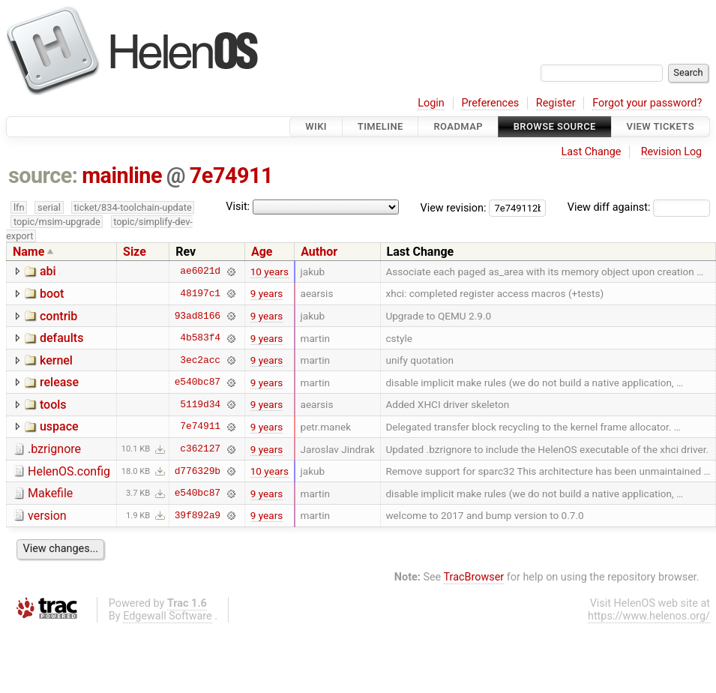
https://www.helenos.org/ (649, 616)
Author (319, 251)
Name (28, 251)
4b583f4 (200, 338)
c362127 (200, 449)
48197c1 (200, 293)
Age (262, 251)
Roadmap (458, 126)
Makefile (50, 493)
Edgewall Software (167, 616)
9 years (266, 293)
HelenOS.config (69, 471)
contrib (58, 316)
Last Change (591, 152)
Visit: (238, 206)
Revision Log (672, 152)
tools (53, 405)
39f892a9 (197, 515)
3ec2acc (200, 360)
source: (43, 175)
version (47, 515)
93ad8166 (197, 315)
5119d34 (200, 404)
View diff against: (639, 207)
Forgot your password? (647, 103)
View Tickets (660, 126)
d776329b (197, 471)
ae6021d (200, 271)
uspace (59, 426)
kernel (56, 360)
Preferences (490, 103)
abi (48, 271)
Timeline (380, 126)
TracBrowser (474, 577)
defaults (61, 338)
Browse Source (555, 126)
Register (556, 103)
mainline (122, 175)
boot (52, 293)
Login (431, 103)
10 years (269, 272)
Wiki (316, 126)
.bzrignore (54, 449)
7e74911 (231, 175)
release (59, 382)
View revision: (454, 207)
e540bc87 (197, 382)
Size (134, 251)
